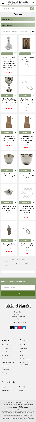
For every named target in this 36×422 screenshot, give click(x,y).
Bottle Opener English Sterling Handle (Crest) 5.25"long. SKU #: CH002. (27, 139)
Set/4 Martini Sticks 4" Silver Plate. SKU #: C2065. (27, 59)
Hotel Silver (23, 348)
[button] (33, 31)
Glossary (4, 359)
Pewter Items (24, 352)
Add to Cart (7, 54)
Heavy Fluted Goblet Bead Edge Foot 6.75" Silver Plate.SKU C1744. (9, 101)
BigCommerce (7, 404)
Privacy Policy (6, 345)
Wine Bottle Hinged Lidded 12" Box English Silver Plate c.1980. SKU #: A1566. (26, 209)
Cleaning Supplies (25, 359)
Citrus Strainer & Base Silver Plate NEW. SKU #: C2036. (9, 208)
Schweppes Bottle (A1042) (9, 245)
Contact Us (5, 369)
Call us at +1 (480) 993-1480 (18, 322)
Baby (21, 355)
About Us (5, 366)
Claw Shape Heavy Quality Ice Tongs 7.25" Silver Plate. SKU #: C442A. (27, 102)
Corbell (4, 387)
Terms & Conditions (8, 348)
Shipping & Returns (8, 362)
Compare (15, 53)
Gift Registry (6, 355)
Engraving (5, 352)
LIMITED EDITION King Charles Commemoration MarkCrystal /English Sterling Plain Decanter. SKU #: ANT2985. (9, 62)
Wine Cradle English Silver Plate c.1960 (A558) (27, 246)
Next (28, 264)
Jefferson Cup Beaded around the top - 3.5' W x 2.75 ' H (27, 176)
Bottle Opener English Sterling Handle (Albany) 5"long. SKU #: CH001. (9, 138)
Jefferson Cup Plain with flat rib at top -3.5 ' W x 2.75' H (9, 176)
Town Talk (22, 387)
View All (21, 390)
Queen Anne (23, 345)
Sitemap (4, 373)
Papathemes (29, 404)
